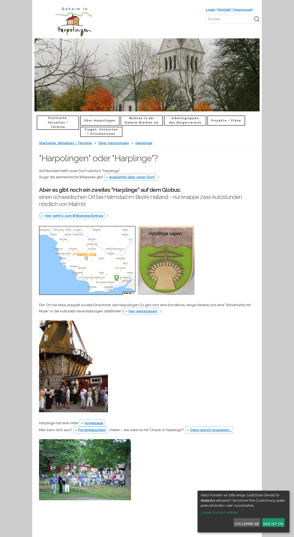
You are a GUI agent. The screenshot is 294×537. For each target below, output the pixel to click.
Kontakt (224, 10)
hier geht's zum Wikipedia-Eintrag (74, 216)
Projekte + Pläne (226, 120)
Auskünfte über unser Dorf (132, 177)
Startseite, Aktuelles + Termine (58, 122)
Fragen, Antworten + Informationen (101, 132)
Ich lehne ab (247, 524)
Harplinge (144, 143)
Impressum (243, 10)
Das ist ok (273, 524)
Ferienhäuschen (92, 430)
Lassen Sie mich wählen (219, 512)
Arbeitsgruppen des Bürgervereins (185, 120)
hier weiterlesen (143, 311)
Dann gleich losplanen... (211, 430)
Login (210, 10)
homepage (94, 423)
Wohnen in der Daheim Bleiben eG (142, 120)
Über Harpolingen (100, 120)
